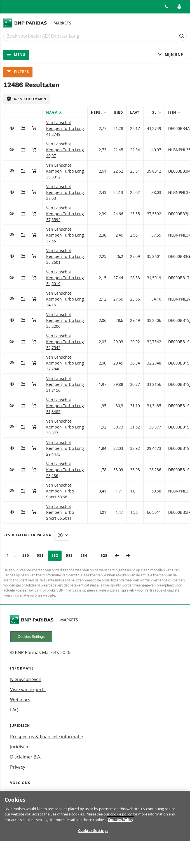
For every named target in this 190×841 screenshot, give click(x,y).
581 (42, 555)
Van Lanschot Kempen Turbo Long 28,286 (65, 469)
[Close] (181, 802)
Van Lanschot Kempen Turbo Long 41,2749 (65, 128)
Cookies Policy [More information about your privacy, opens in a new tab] (120, 822)
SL (155, 112)
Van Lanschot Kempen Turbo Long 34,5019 (65, 277)
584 (86, 555)
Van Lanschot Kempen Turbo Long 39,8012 (65, 171)
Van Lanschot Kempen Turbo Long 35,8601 (65, 256)
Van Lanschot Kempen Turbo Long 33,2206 (65, 320)
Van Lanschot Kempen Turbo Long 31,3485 (65, 405)
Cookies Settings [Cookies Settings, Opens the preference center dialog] (93, 833)
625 (106, 555)
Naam (52, 112)
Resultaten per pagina (27, 535)
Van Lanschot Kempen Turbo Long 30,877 (65, 427)
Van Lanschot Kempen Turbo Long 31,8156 (65, 384)
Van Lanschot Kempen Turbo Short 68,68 (60, 490)
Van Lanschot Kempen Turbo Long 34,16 (65, 299)
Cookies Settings (31, 636)
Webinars (20, 699)
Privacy (17, 767)
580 (27, 555)
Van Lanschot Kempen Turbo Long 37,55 (65, 235)
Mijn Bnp (170, 54)
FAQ (14, 710)
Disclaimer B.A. (25, 757)
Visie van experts (28, 689)
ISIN (172, 112)
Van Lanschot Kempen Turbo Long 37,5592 (65, 213)
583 (71, 555)
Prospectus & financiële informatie (46, 737)
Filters (18, 71)
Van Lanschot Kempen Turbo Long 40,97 (65, 149)
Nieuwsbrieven (25, 679)
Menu (16, 54)
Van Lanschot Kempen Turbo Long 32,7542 (65, 341)
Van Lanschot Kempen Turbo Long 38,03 (65, 192)
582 (56, 555)
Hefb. (97, 112)
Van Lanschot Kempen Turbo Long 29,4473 (65, 448)
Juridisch (19, 747)
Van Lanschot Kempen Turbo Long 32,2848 (65, 363)
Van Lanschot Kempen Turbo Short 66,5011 (60, 512)
